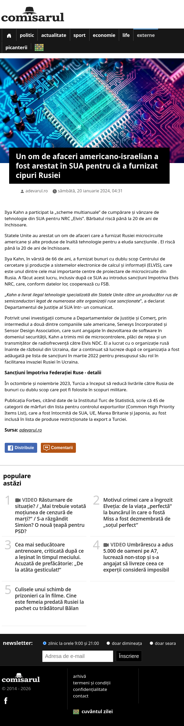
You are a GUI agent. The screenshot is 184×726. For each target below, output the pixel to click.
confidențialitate (90, 689)
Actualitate (53, 35)
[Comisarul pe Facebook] (6, 700)
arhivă (79, 676)
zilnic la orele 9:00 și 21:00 (71, 643)
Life (126, 35)
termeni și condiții (91, 683)
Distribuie (20, 448)
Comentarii (58, 448)
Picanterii (16, 47)
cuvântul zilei (93, 711)
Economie (104, 35)
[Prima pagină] (9, 35)
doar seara (163, 643)
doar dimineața (124, 643)
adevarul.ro (36, 191)
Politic (27, 35)
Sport (80, 35)
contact (80, 696)
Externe (146, 35)
